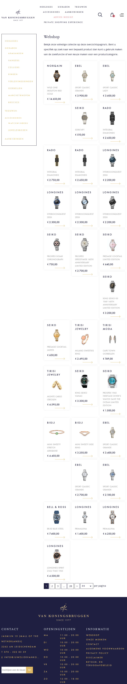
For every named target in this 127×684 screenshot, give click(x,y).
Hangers (14, 60)
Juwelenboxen (18, 130)
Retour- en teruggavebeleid (99, 663)
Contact (92, 644)
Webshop (93, 635)
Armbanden (15, 53)
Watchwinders (18, 123)
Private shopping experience (63, 22)
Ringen (13, 74)
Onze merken (96, 639)
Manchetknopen (19, 95)
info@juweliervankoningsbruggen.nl (22, 657)
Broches (14, 102)
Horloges (46, 7)
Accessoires (51, 12)
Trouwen (81, 7)
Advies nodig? (63, 17)
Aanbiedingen (74, 12)
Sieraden (64, 7)
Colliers (14, 67)
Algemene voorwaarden (105, 648)
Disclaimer (94, 657)
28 (70, 586)
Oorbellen (15, 88)
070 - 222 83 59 (15, 652)
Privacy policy (97, 653)
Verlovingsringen (20, 81)
